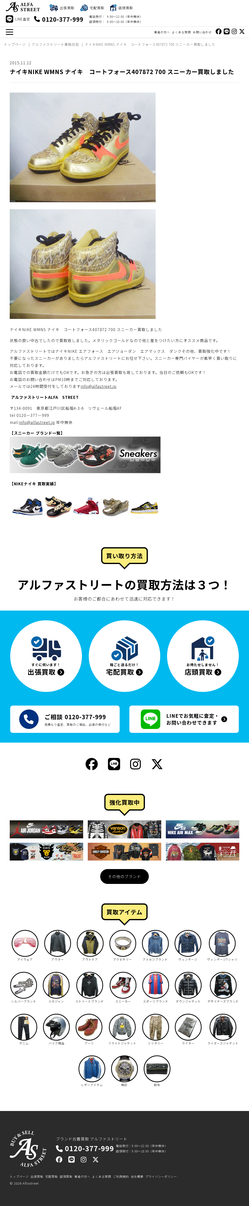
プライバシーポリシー (161, 1176)
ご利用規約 (121, 1176)
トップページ (19, 1176)
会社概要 (137, 1176)
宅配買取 (51, 1176)
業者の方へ (162, 32)
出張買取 (37, 1176)
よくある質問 (181, 32)
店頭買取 (66, 1176)
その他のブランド (124, 876)
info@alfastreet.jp (98, 386)
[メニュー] (9, 32)
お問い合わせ (202, 32)
